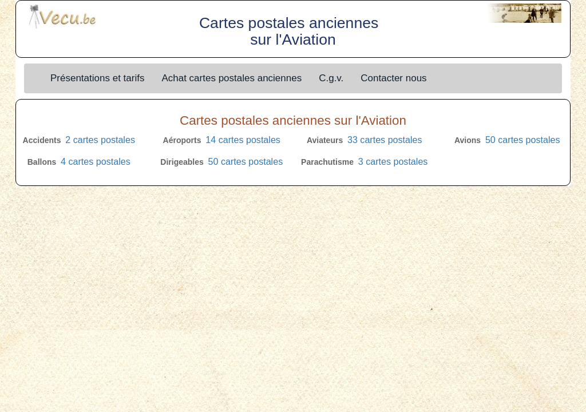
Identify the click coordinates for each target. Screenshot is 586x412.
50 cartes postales (522, 139)
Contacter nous (393, 78)
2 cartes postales (100, 139)
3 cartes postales (393, 161)
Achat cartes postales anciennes (231, 78)
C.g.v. (331, 78)
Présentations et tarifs (97, 78)
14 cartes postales (242, 139)
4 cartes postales (95, 161)
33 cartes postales (384, 139)
